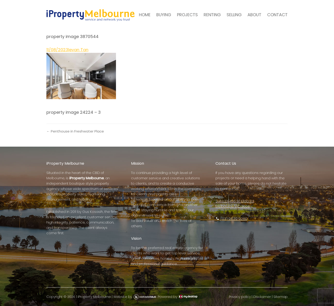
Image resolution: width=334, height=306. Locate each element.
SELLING (234, 15)
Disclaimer (262, 296)
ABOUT (254, 15)
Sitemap (280, 296)
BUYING (163, 15)
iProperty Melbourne (94, 296)
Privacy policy (240, 296)
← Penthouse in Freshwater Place (75, 131)
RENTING (212, 15)
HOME (145, 15)
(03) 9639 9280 (231, 218)
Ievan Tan (78, 50)
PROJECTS (187, 15)
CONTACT (277, 15)
